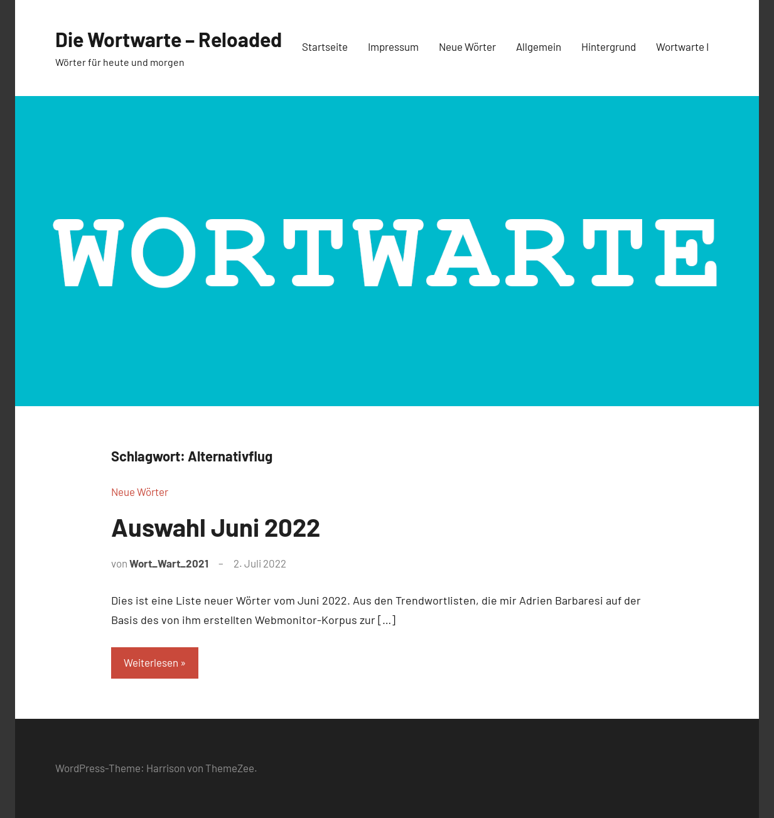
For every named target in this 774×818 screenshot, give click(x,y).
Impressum (393, 46)
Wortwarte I (682, 46)
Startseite (325, 46)
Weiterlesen (151, 662)
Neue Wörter (467, 46)
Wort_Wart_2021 (168, 563)
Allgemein (538, 46)
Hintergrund (608, 46)
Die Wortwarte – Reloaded (168, 39)
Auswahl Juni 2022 (215, 527)
